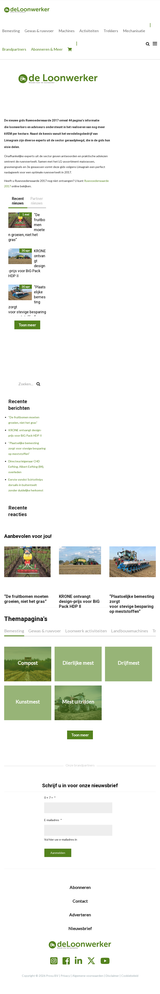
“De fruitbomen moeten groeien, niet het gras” (26, 599)
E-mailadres (51, 820)
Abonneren (80, 887)
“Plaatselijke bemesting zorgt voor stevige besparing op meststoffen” (27, 448)
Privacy (65, 975)
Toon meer (27, 325)
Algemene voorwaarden (87, 975)
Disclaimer (112, 975)
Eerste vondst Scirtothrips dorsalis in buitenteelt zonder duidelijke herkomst (25, 485)
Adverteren (80, 914)
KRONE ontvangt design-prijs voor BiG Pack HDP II (79, 601)
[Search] (148, 44)
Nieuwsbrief (80, 928)
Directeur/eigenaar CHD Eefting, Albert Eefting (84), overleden (26, 466)
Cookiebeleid (129, 975)
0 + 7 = (48, 797)
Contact (80, 901)
